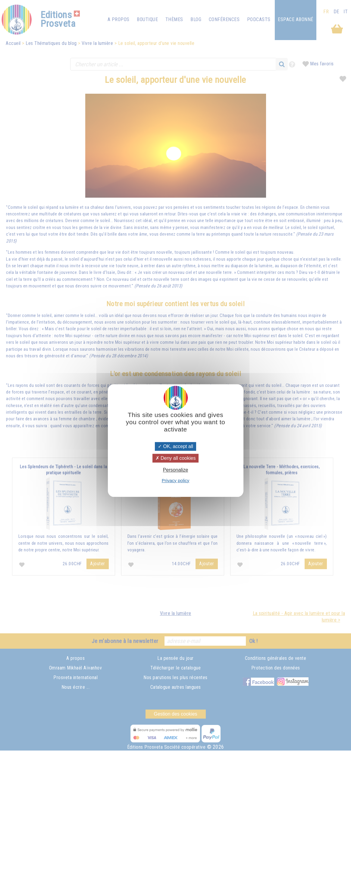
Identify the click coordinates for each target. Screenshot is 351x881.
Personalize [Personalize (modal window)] (175, 470)
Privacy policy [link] (176, 480)
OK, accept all (175, 446)
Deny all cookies (175, 458)
